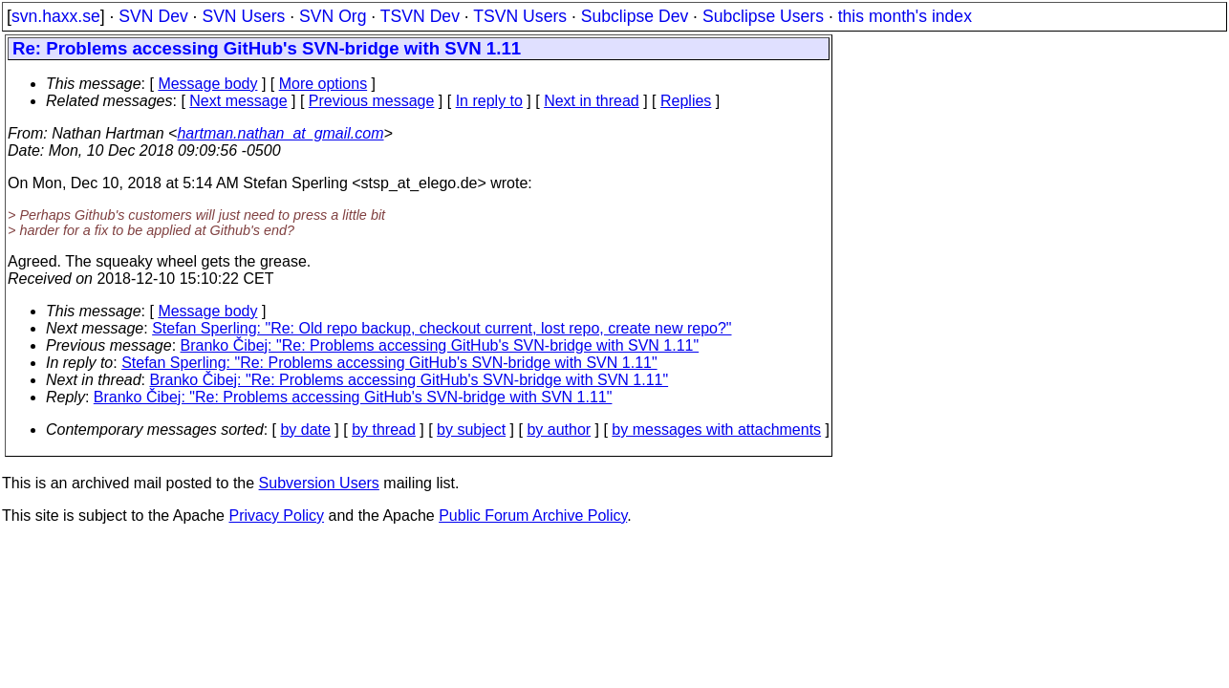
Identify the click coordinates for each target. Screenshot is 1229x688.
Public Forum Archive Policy (533, 515)
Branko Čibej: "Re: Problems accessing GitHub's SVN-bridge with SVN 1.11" (440, 345)
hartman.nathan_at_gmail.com (280, 133)
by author (559, 429)
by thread (384, 429)
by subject (471, 429)
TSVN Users (520, 16)
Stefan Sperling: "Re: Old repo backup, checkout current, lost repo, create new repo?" (441, 328)
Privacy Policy (276, 515)
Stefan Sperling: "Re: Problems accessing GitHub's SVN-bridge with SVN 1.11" (389, 363)
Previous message (372, 101)
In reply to (489, 101)
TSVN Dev (420, 16)
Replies (685, 101)
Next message (238, 101)
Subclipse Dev (634, 16)
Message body (207, 83)
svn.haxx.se (55, 16)
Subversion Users (319, 483)
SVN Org (332, 16)
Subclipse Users (763, 16)
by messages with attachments (716, 429)
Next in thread (591, 101)
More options (323, 83)
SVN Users (243, 16)
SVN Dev (153, 16)
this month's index (905, 16)
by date (305, 429)
